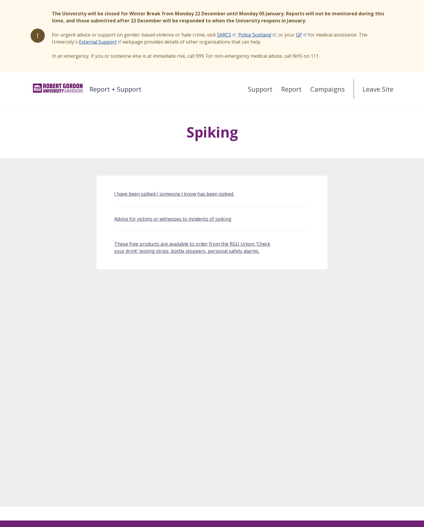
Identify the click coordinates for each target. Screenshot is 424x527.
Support (260, 89)
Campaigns (327, 89)
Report (291, 89)
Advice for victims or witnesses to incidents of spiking (172, 219)
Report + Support (115, 89)
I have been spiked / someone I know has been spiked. (174, 194)
